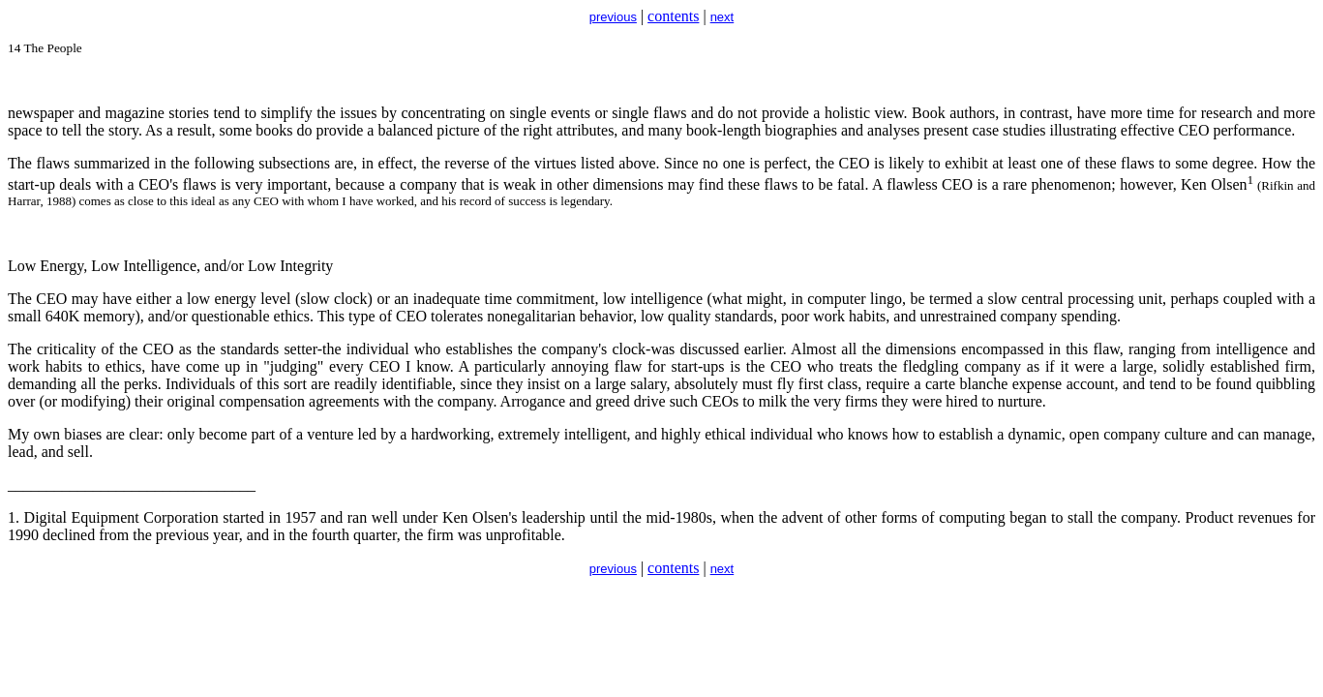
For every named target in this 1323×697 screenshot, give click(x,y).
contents (673, 16)
